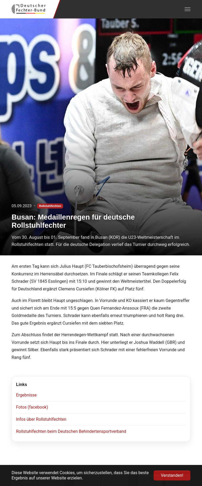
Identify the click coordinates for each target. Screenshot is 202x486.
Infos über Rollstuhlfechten (41, 419)
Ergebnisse (26, 395)
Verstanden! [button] (172, 475)
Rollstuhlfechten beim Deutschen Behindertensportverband (71, 431)
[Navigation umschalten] (187, 9)
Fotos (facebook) (32, 407)
